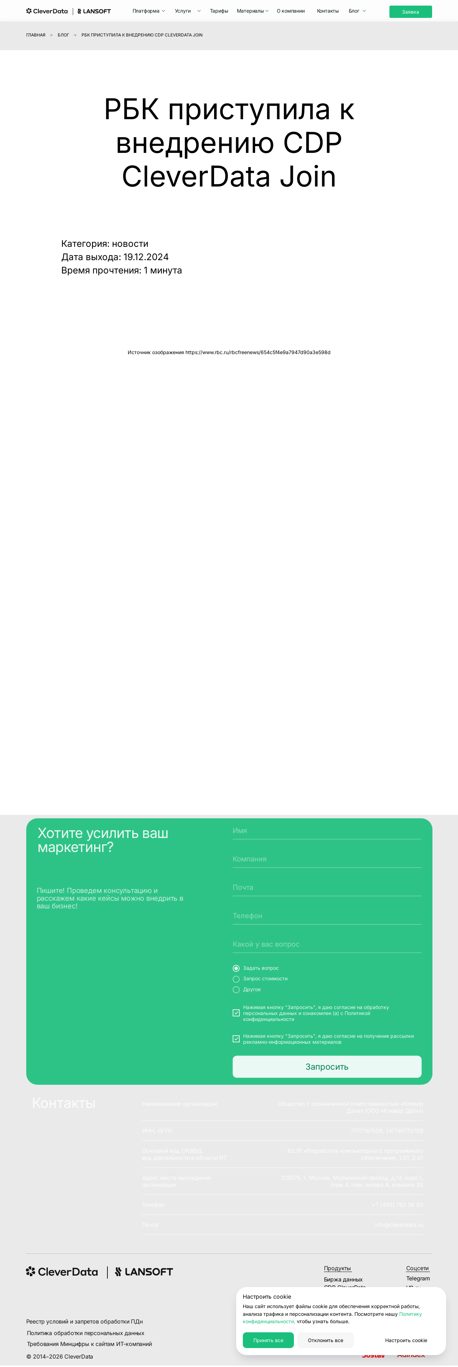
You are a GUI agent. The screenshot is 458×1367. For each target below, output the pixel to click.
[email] (327, 887)
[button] (149, 11)
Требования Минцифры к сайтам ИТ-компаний (89, 1343)
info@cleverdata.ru (398, 1224)
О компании (291, 11)
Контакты (328, 11)
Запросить (326, 1067)
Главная (35, 35)
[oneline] (327, 859)
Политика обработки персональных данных (86, 1332)
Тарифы (219, 11)
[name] (327, 830)
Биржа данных (343, 1279)
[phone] (327, 916)
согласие (344, 1007)
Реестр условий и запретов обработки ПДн (84, 1321)
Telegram (418, 1278)
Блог (63, 35)
